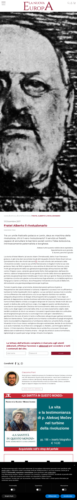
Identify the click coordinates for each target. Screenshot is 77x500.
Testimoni (27, 216)
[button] (74, 465)
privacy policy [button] (6, 470)
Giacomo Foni (10, 230)
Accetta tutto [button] (68, 496)
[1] (36, 261)
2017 (19, 216)
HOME (6, 216)
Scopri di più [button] (9, 496)
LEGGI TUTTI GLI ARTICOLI (32, 389)
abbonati (44, 346)
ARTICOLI (13, 216)
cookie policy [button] (52, 472)
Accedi (61, 353)
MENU (4, 3)
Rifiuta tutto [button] (52, 496)
